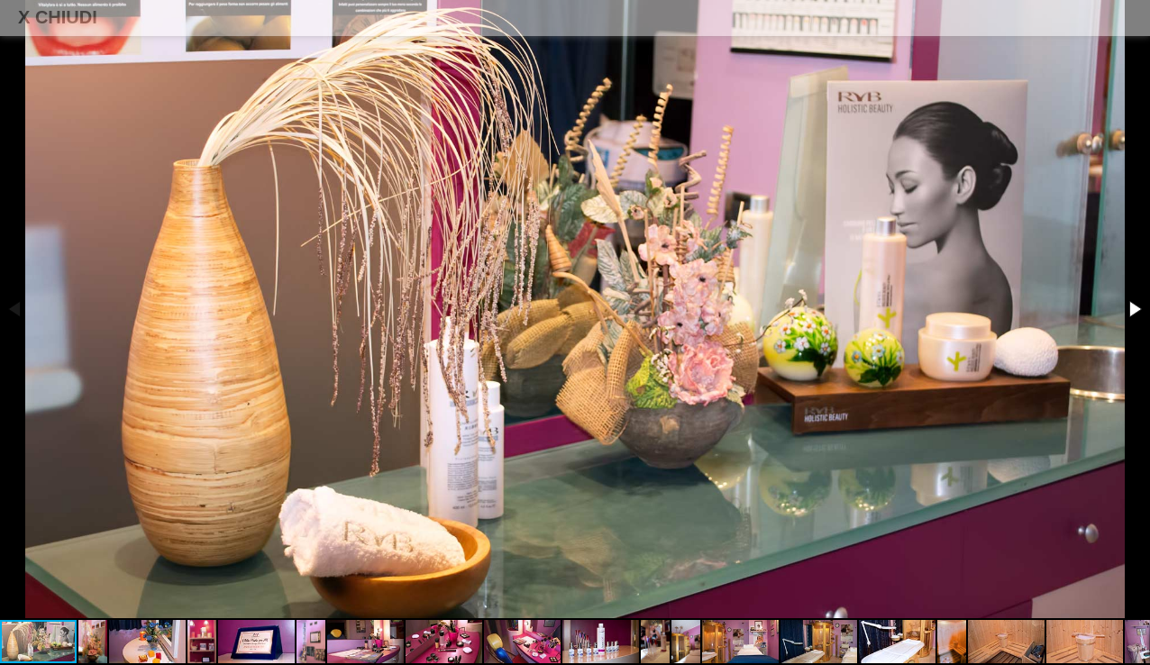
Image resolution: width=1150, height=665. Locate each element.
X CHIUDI (57, 17)
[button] (1133, 309)
